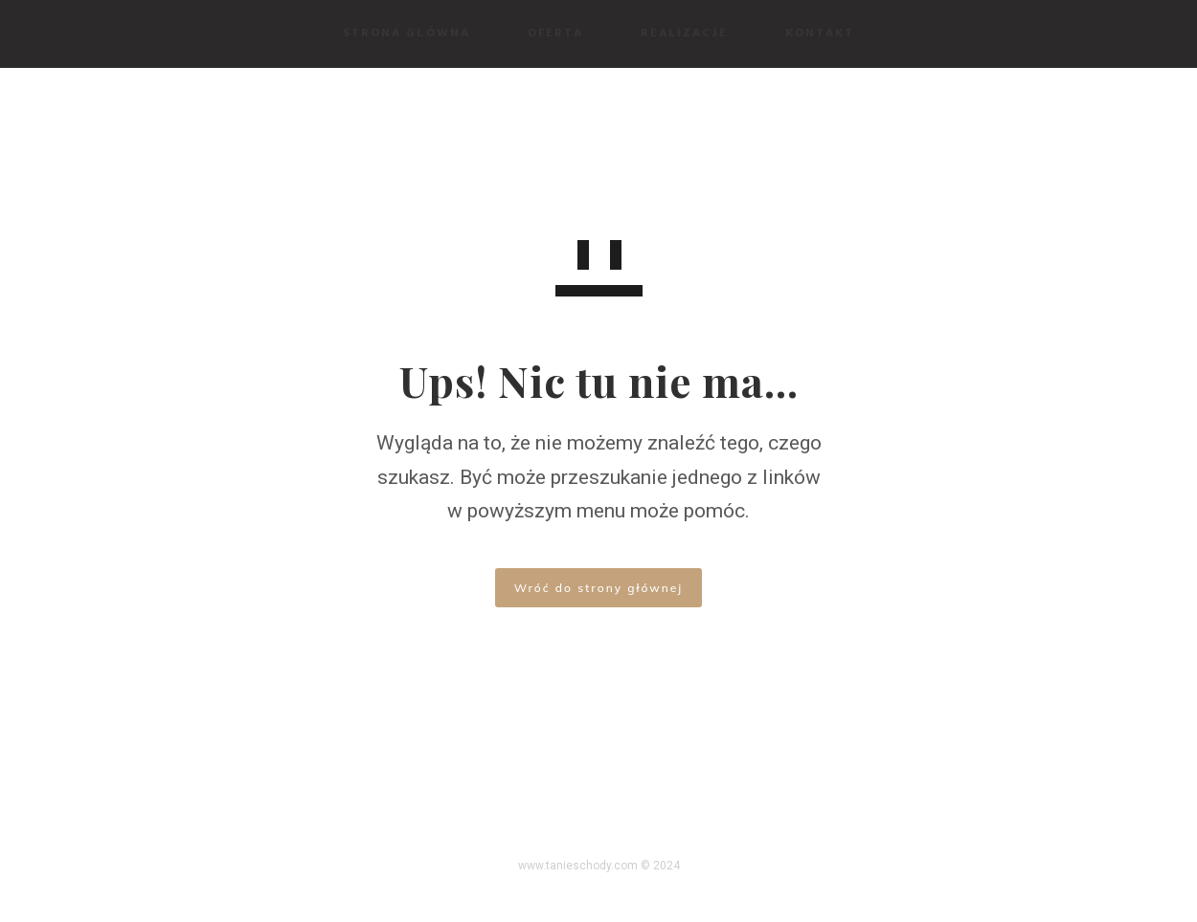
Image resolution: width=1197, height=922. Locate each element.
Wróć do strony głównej (598, 588)
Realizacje (684, 33)
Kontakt (819, 33)
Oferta (555, 33)
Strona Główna (406, 33)
